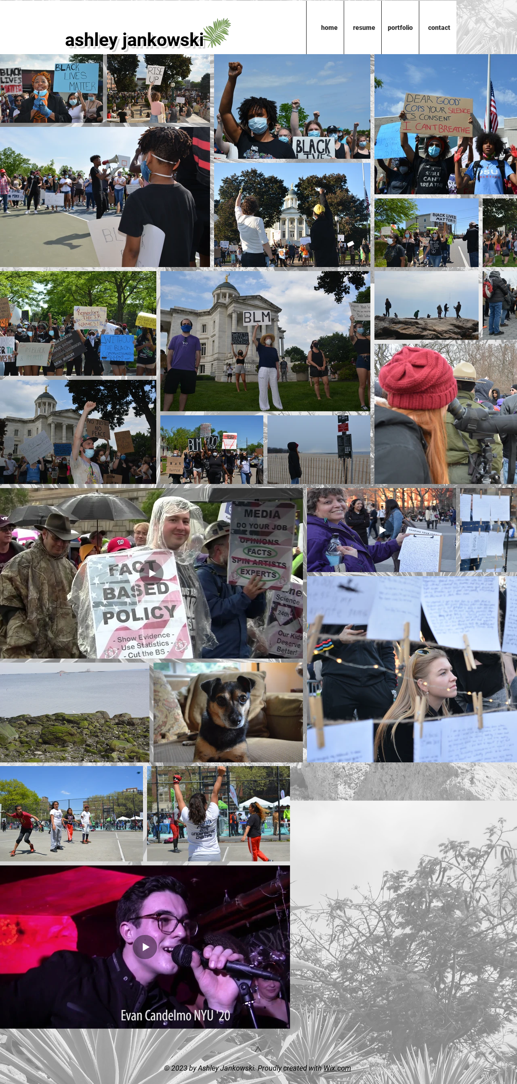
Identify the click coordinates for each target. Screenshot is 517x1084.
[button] (400, 28)
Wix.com (337, 1068)
